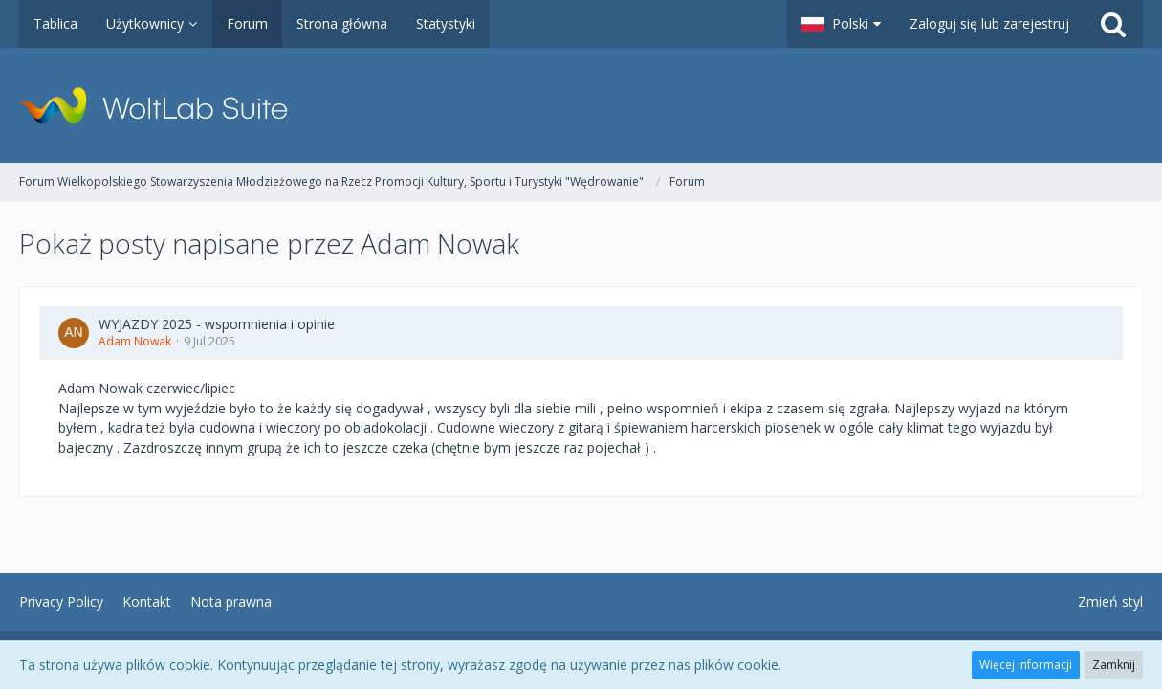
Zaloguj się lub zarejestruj (989, 23)
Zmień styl (1110, 601)
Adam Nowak (135, 341)
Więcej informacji (1025, 664)
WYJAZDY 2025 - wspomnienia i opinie (217, 324)
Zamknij (1113, 664)
